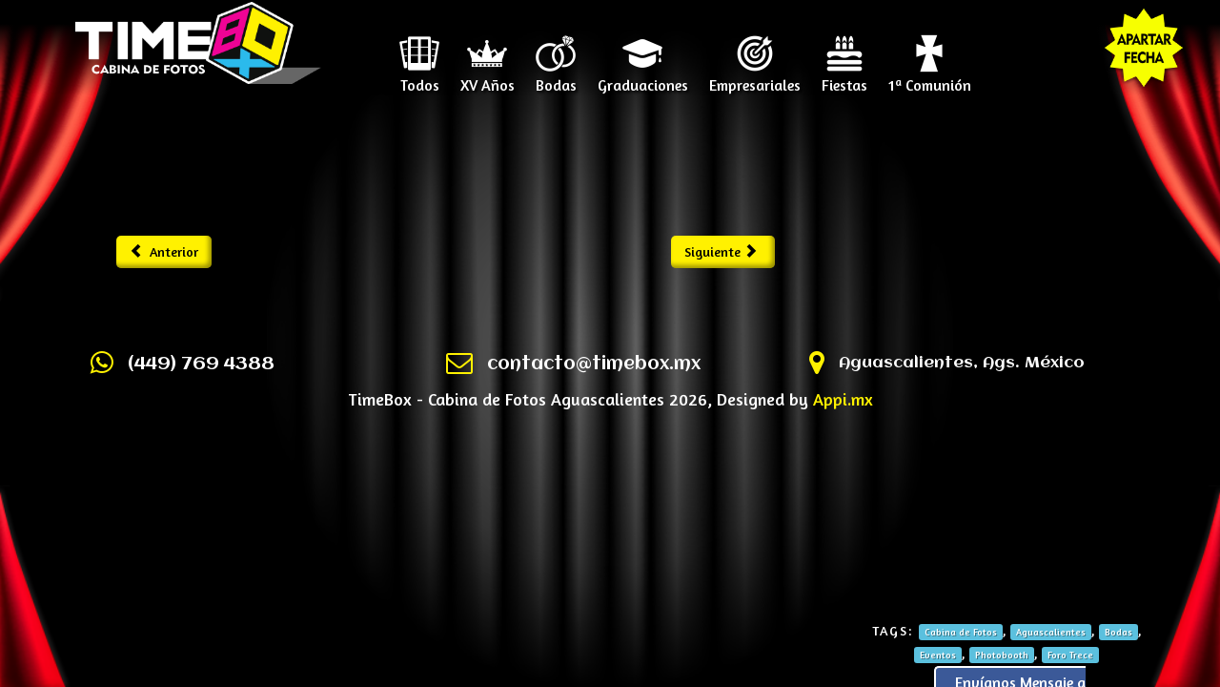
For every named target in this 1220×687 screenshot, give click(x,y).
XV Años (487, 78)
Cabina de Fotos (961, 631)
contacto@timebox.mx (594, 364)
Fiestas (844, 78)
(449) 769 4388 (201, 364)
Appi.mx (843, 398)
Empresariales (755, 78)
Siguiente (721, 251)
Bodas (556, 78)
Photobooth (1001, 654)
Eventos (938, 654)
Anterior (164, 251)
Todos (419, 78)
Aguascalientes (1051, 631)
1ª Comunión (929, 78)
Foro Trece (1070, 654)
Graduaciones (643, 78)
